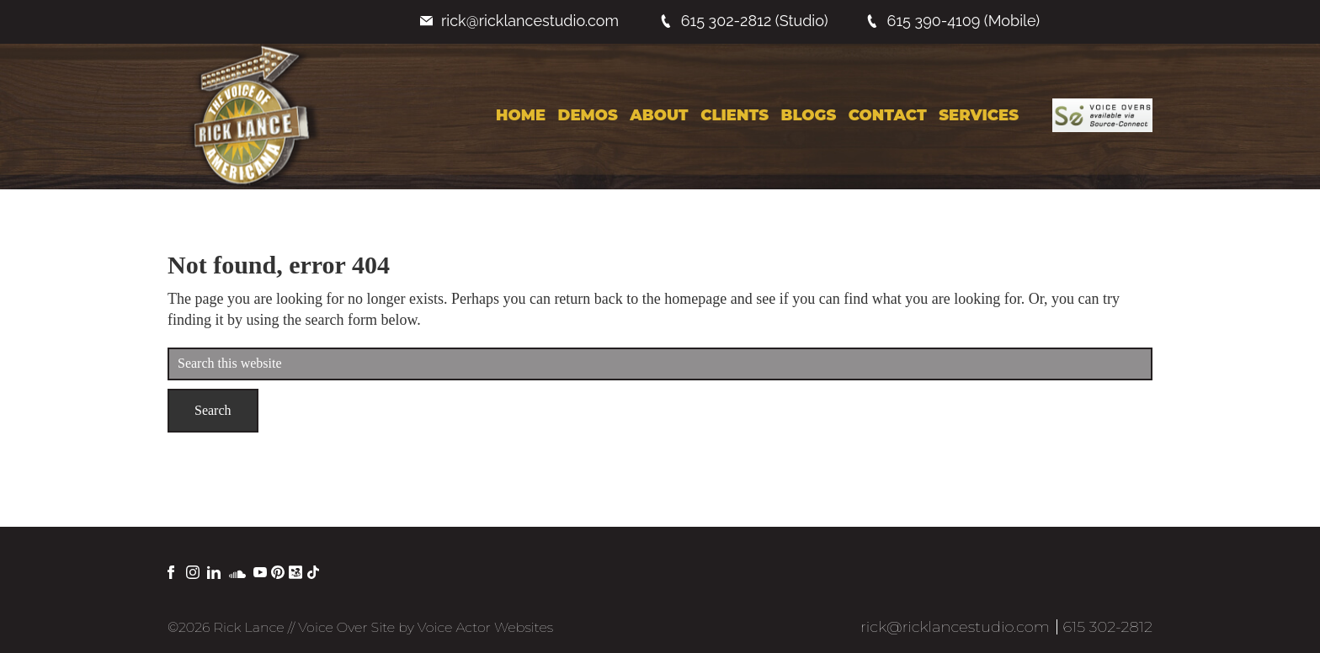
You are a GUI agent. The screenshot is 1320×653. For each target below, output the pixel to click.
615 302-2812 (1107, 627)
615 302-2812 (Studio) (743, 20)
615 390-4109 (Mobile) (953, 20)
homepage (695, 298)
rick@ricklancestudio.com (519, 20)
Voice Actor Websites (485, 627)
